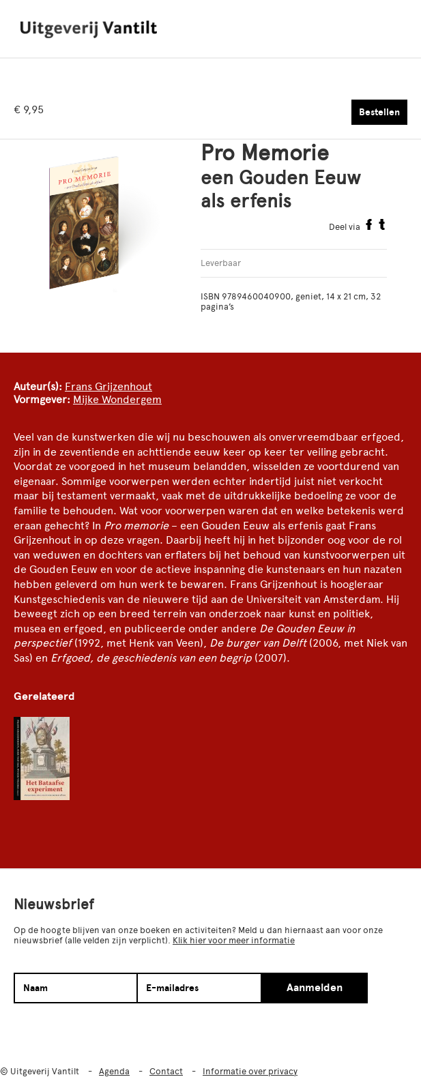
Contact (166, 1071)
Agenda (114, 1071)
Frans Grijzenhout (108, 386)
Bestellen (379, 112)
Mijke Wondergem (117, 399)
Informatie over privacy (250, 1071)
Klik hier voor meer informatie (234, 940)
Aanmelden (315, 988)
